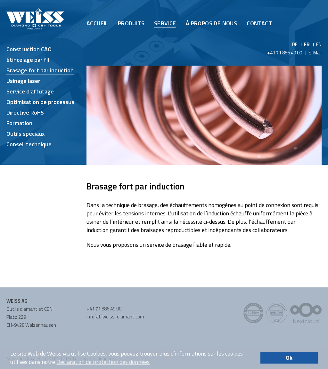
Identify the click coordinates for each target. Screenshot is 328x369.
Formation (19, 123)
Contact (259, 23)
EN (319, 44)
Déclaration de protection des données (103, 362)
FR (307, 44)
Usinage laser (23, 80)
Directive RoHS (25, 112)
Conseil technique (29, 144)
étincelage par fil (27, 59)
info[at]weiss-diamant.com (115, 316)
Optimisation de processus (40, 102)
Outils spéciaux (25, 133)
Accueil (97, 23)
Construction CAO (29, 49)
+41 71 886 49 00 (284, 52)
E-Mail (315, 52)
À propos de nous (211, 23)
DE (295, 44)
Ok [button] (289, 357)
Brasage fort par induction (40, 70)
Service (165, 23)
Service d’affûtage (30, 91)
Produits (131, 23)
